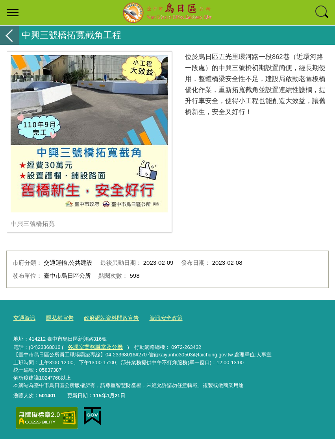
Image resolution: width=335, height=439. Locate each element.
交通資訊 (23, 318)
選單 (12, 12)
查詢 (322, 12)
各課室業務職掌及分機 (93, 346)
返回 (9, 35)
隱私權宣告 (57, 318)
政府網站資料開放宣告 (105, 318)
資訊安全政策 (157, 318)
